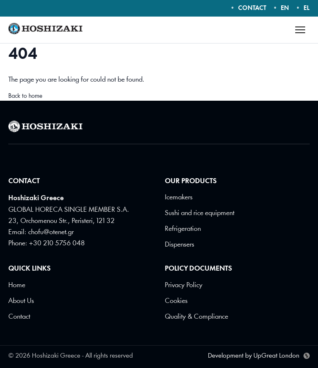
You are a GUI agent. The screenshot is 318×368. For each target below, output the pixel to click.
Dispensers (179, 244)
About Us (21, 301)
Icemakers (179, 197)
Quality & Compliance (196, 316)
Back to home (25, 96)
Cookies (176, 301)
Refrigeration (183, 228)
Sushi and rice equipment (199, 213)
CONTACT (252, 8)
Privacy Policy (183, 285)
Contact (19, 316)
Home (16, 285)
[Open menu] (300, 29)
